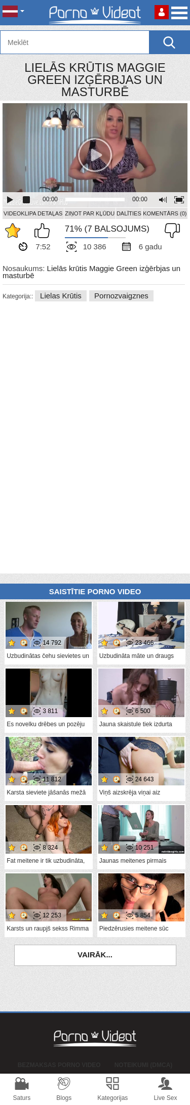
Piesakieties (162, 12)
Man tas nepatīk (170, 230)
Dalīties (129, 213)
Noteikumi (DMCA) (144, 1065)
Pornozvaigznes (121, 295)
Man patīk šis (44, 230)
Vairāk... (95, 954)
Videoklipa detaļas (33, 213)
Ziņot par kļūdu (90, 213)
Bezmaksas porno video (59, 1065)
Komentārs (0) (164, 213)
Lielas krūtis (61, 295)
